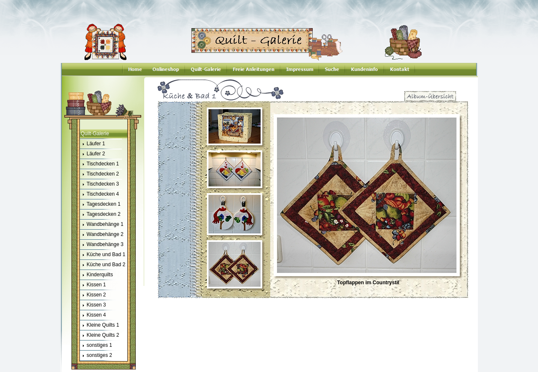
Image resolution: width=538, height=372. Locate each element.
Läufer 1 (92, 144)
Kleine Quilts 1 (99, 325)
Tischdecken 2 (99, 174)
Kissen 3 (93, 305)
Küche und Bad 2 (102, 265)
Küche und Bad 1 (102, 254)
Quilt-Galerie (95, 133)
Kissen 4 (93, 315)
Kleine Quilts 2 (99, 335)
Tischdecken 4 (99, 194)
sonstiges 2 (96, 355)
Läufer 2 (92, 154)
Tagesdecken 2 (100, 214)
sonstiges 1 (96, 345)
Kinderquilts (96, 275)
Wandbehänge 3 (102, 244)
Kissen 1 (93, 285)
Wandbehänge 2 (102, 234)
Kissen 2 (93, 295)
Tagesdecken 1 (100, 204)
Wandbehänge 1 (102, 224)
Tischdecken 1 (99, 164)
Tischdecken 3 (99, 184)
